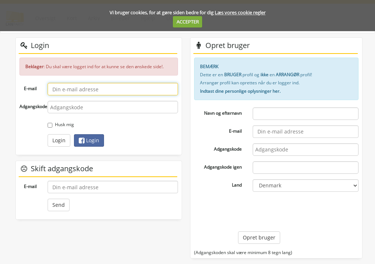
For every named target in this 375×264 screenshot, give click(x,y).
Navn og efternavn (223, 113)
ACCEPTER (188, 21)
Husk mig (61, 124)
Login (59, 140)
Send (58, 204)
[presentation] (293, 211)
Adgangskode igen (223, 167)
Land (237, 185)
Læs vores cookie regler (240, 12)
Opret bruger (259, 237)
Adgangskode (30, 106)
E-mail (30, 88)
